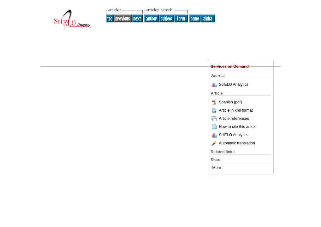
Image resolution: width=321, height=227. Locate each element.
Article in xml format (232, 110)
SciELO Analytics (233, 84)
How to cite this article (238, 127)
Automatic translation (233, 143)
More (216, 168)
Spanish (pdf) (226, 102)
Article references (230, 118)
